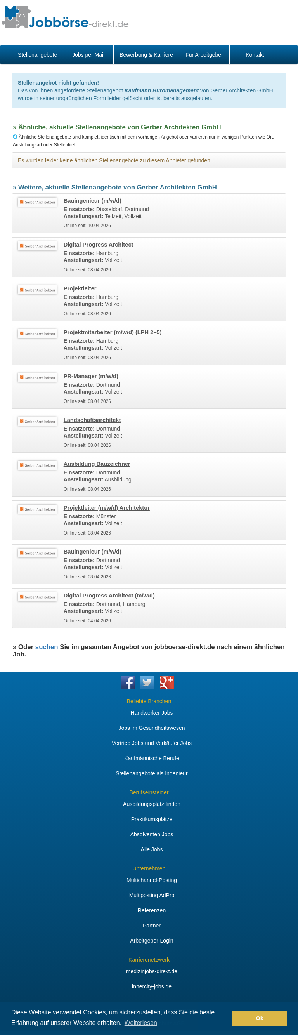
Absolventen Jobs (151, 834)
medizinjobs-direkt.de (151, 971)
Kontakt (255, 55)
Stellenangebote (37, 55)
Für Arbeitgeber (204, 55)
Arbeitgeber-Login (151, 941)
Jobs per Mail (88, 55)
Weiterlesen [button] (141, 1022)
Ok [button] (259, 1018)
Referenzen (152, 910)
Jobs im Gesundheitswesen (151, 728)
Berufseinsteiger (148, 792)
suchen (46, 647)
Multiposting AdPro (152, 895)
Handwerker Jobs (152, 713)
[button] (224, 1018)
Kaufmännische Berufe (151, 758)
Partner (152, 925)
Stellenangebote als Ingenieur (151, 773)
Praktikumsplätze (152, 819)
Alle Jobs (152, 849)
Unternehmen (149, 868)
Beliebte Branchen (149, 701)
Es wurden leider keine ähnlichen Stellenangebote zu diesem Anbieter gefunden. (115, 160)
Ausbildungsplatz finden (151, 804)
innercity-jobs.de (152, 986)
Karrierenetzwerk (149, 960)
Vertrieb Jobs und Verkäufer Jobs (152, 743)
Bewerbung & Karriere (146, 55)
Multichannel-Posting (151, 880)
